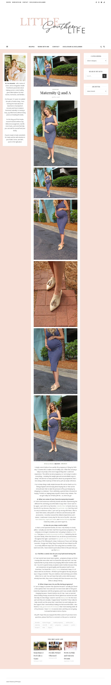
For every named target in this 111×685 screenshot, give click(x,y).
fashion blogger (46, 622)
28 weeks (37, 622)
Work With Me (16, 2)
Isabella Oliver (61, 506)
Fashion (55, 89)
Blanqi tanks (64, 598)
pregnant (66, 625)
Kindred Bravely (65, 519)
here (58, 550)
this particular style (62, 508)
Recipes (8, 2)
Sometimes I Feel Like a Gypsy (39, 656)
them (50, 609)
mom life (45, 625)
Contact (25, 2)
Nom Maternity (40, 519)
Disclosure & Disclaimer (37, 2)
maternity (37, 625)
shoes (51, 464)
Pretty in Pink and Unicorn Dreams (69, 656)
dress (46, 464)
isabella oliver (69, 622)
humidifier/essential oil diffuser (54, 534)
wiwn (43, 627)
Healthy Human (56, 569)
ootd (51, 625)
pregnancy (58, 625)
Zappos (50, 627)
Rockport (37, 627)
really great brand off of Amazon (49, 607)
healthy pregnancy (58, 622)
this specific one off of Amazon (65, 539)
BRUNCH (64, 464)
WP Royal (17, 681)
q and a (73, 625)
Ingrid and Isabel (51, 519)
